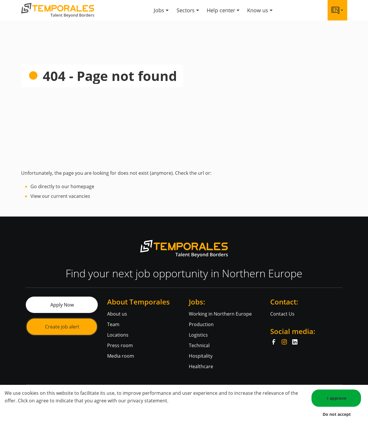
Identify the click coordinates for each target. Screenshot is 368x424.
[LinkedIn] (294, 341)
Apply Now (62, 305)
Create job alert (62, 326)
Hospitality (201, 356)
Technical (199, 345)
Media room (120, 356)
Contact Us (282, 314)
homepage (82, 186)
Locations (118, 335)
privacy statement (147, 400)
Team (113, 324)
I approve (336, 398)
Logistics (198, 335)
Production (201, 324)
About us (117, 314)
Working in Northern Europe (220, 314)
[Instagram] (284, 341)
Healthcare (201, 366)
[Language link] (337, 10)
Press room (120, 345)
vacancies (79, 196)
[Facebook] (273, 341)
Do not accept (337, 414)
